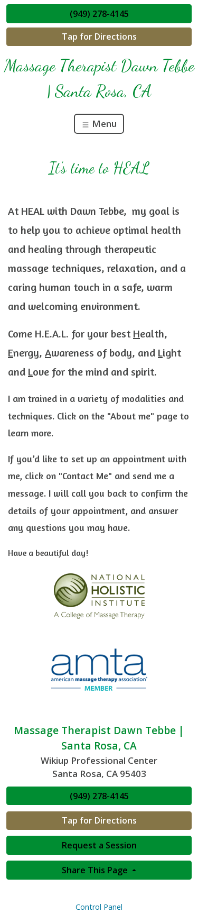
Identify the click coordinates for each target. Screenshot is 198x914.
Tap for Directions (99, 36)
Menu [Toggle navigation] (99, 123)
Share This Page (96, 870)
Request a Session (99, 845)
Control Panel (99, 907)
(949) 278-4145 (99, 14)
